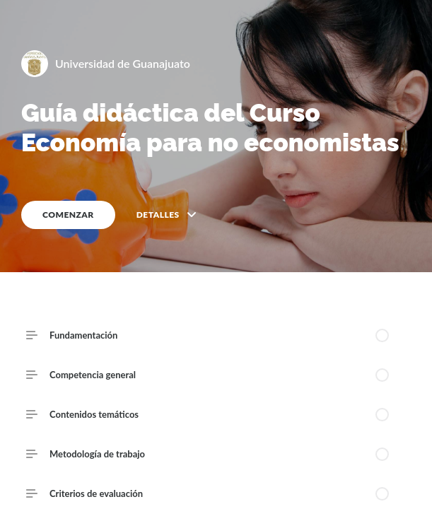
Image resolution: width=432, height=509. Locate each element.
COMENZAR (68, 214)
